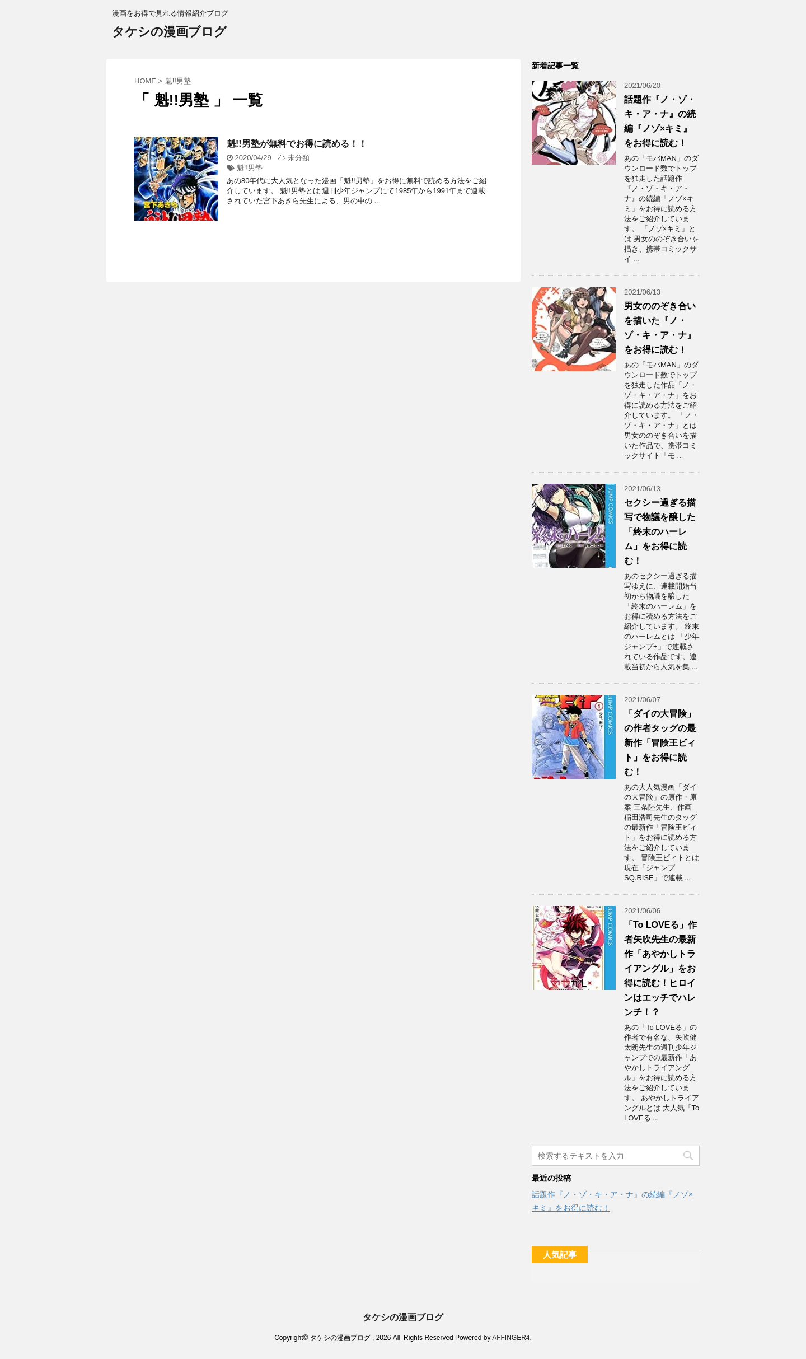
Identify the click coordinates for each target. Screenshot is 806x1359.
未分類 (299, 157)
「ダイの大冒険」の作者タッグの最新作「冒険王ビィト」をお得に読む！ (660, 743)
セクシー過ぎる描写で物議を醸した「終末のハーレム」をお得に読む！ (660, 532)
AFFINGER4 (510, 1338)
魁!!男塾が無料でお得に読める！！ (297, 143)
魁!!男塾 (250, 168)
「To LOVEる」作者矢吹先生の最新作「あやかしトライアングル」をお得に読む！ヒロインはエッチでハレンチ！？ (660, 968)
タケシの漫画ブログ (169, 32)
